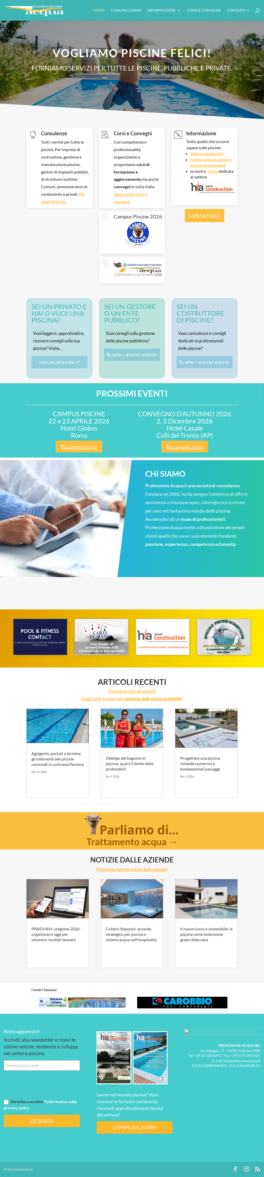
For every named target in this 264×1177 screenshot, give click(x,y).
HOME (99, 10)
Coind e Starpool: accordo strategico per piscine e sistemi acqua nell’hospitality (131, 934)
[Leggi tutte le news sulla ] (132, 698)
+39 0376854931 (208, 1056)
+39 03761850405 (245, 1056)
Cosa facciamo (126, 10)
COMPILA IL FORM (134, 1127)
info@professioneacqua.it (241, 1060)
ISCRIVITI (41, 1121)
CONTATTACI (204, 215)
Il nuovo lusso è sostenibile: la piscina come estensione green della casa (206, 934)
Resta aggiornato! (22, 1031)
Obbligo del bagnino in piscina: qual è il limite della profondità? (129, 763)
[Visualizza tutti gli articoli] (132, 691)
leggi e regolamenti (207, 153)
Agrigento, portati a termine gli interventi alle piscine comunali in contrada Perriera (57, 759)
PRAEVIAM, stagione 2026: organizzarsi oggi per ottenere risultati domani (55, 934)
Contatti (236, 10)
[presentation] (43, 1084)
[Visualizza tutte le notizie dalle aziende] (132, 869)
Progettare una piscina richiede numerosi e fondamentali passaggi (200, 763)
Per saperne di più (79, 446)
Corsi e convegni (204, 10)
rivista (212, 171)
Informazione (161, 10)
